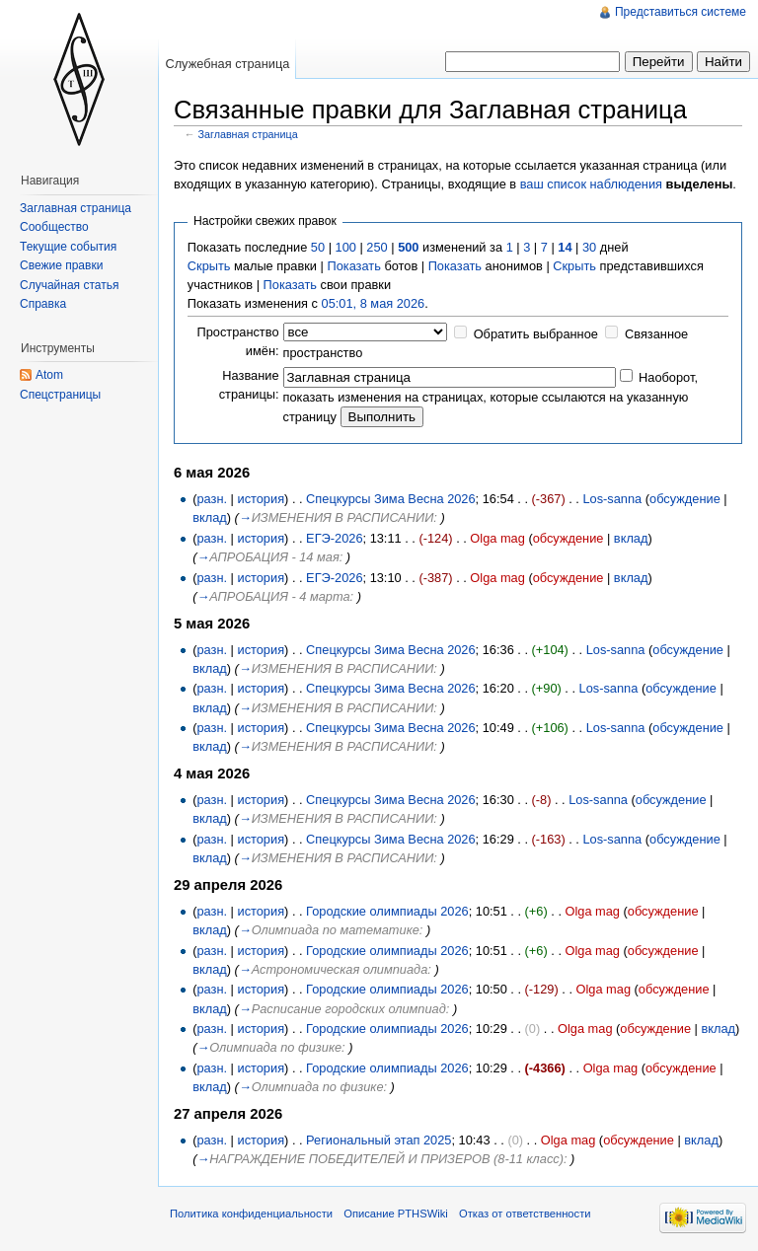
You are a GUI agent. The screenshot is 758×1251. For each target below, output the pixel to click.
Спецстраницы (60, 395)
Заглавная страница (248, 134)
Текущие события (68, 247)
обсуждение (684, 498)
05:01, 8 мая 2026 (373, 303)
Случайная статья (69, 285)
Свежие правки (61, 265)
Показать (353, 265)
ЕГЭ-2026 (334, 538)
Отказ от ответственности (525, 1213)
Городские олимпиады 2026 (387, 911)
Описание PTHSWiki (395, 1213)
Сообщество (54, 227)
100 (346, 247)
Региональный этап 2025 (378, 1140)
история (260, 498)
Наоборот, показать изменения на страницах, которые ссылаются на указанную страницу (490, 397)
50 (318, 247)
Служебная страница (227, 63)
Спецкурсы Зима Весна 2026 (391, 498)
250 (376, 247)
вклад (209, 517)
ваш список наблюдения (591, 184)
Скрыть (209, 265)
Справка (43, 304)
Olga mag (497, 538)
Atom (49, 375)
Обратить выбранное (536, 334)
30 (589, 247)
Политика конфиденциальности (251, 1213)
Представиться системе (680, 12)
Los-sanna (612, 498)
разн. (211, 498)
